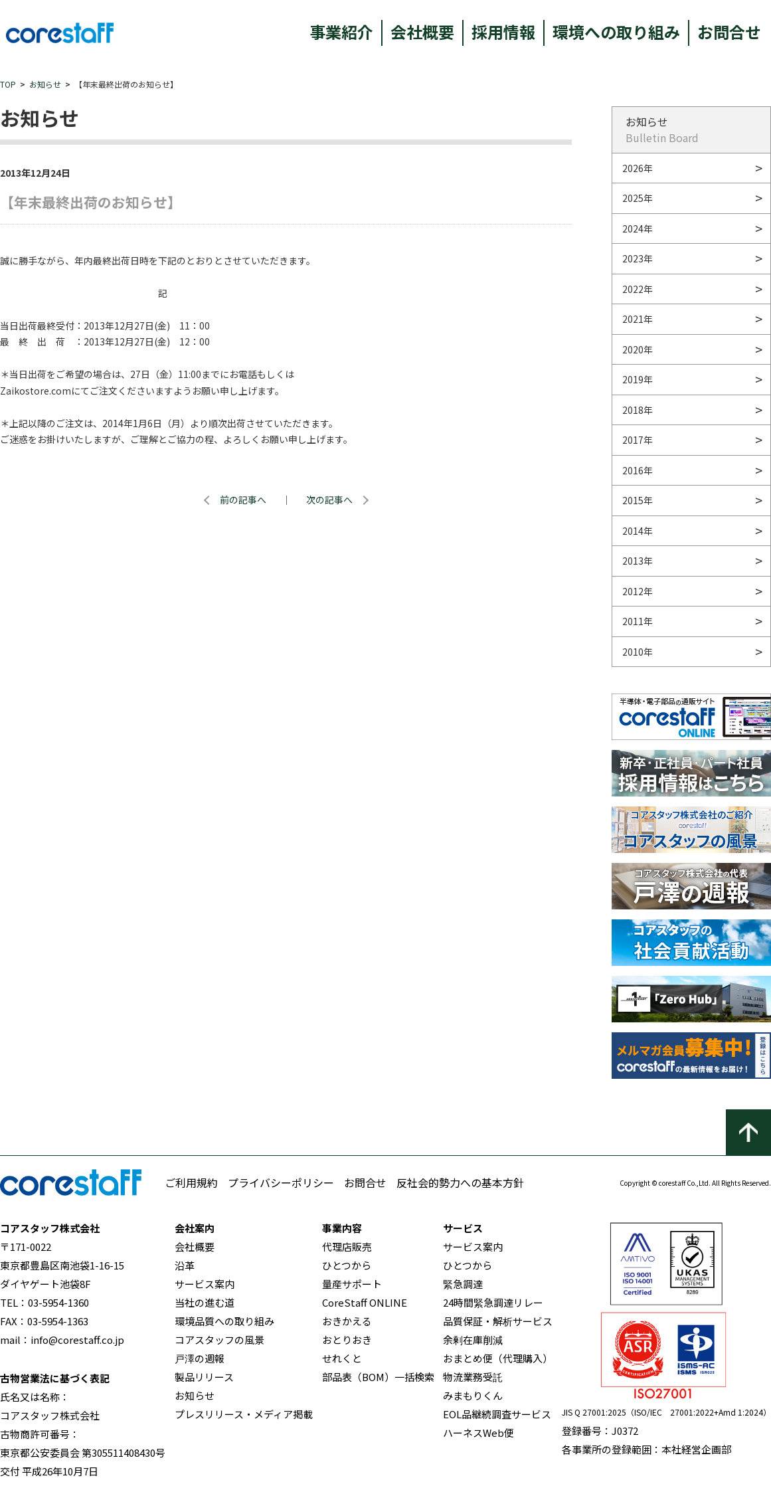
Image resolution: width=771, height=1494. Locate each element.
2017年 (637, 439)
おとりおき (347, 1340)
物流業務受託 (473, 1377)
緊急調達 (463, 1284)
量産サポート (352, 1284)
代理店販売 (347, 1247)
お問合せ (729, 31)
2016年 (637, 470)
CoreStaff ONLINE (364, 1302)
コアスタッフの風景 (219, 1340)
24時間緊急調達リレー (493, 1302)
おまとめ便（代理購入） (498, 1358)
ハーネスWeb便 (478, 1433)
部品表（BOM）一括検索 (378, 1377)
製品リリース (204, 1377)
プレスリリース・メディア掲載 (244, 1414)
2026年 (637, 168)
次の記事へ (329, 499)
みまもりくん (473, 1395)
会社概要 (422, 31)
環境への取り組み (616, 31)
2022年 (637, 289)
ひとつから (346, 1265)
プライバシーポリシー (281, 1182)
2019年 (637, 379)
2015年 (637, 500)
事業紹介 (341, 31)
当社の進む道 (204, 1302)
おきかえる (347, 1321)
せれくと (342, 1358)
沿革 (185, 1265)
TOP (8, 84)
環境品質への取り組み (224, 1321)
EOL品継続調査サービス (497, 1414)
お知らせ (45, 84)
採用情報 (503, 31)
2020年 (637, 349)
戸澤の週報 (199, 1358)
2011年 (637, 621)
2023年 (637, 258)
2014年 (637, 530)
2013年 (637, 560)
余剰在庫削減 (473, 1340)
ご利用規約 (191, 1182)
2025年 (637, 198)
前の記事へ (243, 499)
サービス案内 (204, 1284)
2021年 (637, 319)
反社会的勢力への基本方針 (460, 1182)
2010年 (637, 651)
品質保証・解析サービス (498, 1321)
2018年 (637, 410)
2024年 (637, 228)
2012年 (637, 591)
